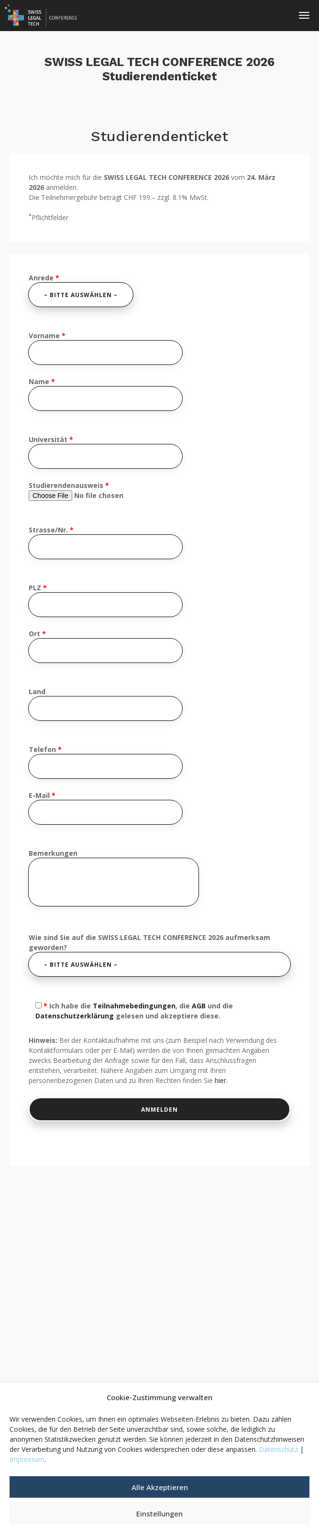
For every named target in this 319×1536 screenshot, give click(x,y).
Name (105, 393)
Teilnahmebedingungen (134, 1005)
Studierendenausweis (94, 491)
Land (105, 703)
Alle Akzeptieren (160, 1487)
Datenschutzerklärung (74, 1015)
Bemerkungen (113, 878)
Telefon (105, 761)
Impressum (27, 1459)
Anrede (81, 290)
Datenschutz (278, 1449)
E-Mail (105, 807)
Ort (105, 646)
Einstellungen (159, 1513)
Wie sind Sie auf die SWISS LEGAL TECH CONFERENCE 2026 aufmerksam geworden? (159, 954)
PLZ (105, 600)
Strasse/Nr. (105, 542)
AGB (199, 1005)
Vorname (105, 348)
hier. (221, 1080)
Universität (105, 451)
